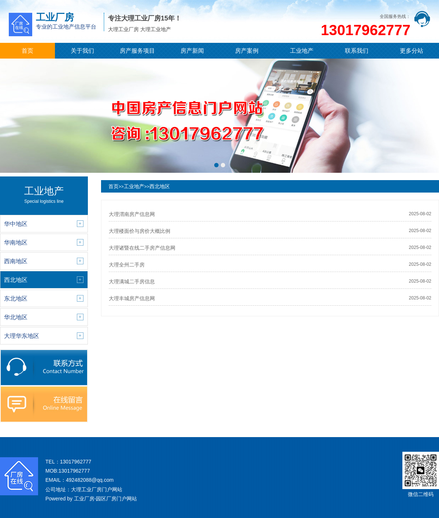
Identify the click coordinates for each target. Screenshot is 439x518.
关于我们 (82, 51)
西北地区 (159, 186)
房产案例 (246, 51)
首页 (27, 51)
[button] (216, 165)
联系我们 (356, 51)
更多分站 (411, 51)
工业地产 (301, 51)
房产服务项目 (137, 51)
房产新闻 (192, 51)
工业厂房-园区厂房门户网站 (105, 499)
